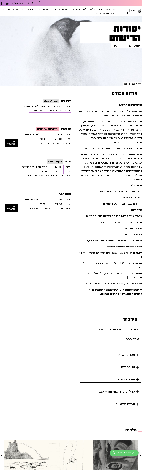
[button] (110, 9)
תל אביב (118, 46)
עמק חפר (134, 46)
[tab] (133, 329)
